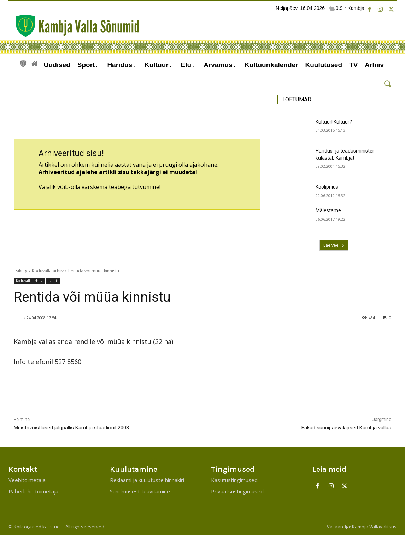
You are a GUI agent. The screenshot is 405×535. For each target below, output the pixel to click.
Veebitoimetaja (27, 479)
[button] (387, 83)
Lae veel (334, 245)
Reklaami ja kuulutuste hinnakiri (147, 479)
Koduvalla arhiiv (48, 271)
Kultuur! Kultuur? (334, 122)
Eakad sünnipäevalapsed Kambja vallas (346, 427)
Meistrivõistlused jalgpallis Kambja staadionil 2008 (71, 427)
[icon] (23, 63)
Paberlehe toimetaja (33, 491)
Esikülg (20, 271)
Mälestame (328, 210)
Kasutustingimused (234, 479)
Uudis (53, 281)
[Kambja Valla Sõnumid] (73, 26)
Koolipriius (327, 187)
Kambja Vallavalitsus (374, 526)
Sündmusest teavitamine (140, 491)
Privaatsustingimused (237, 491)
